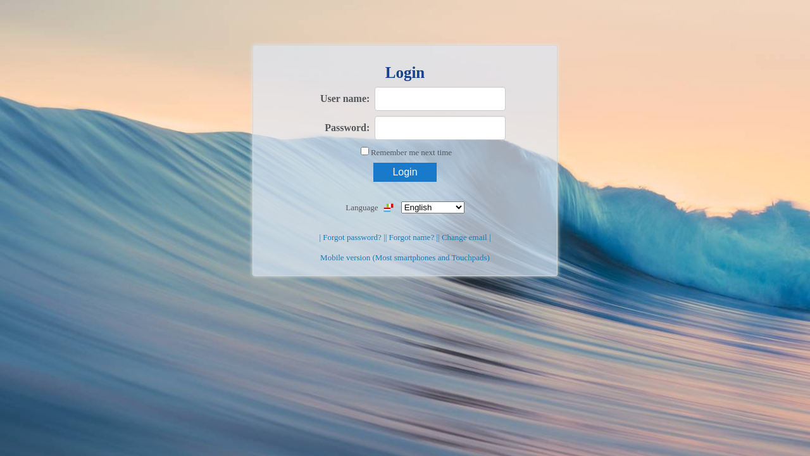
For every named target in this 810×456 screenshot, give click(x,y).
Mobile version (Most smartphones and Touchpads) (405, 257)
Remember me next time (411, 152)
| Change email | (464, 237)
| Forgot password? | (352, 237)
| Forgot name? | (411, 237)
